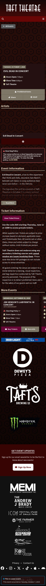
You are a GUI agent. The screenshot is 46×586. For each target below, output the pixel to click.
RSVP (34, 97)
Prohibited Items (23, 91)
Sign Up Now (23, 467)
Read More (8, 203)
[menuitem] (23, 520)
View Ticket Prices (11, 218)
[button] (19, 311)
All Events (8, 26)
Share (12, 97)
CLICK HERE (13, 160)
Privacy (16, 562)
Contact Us (28, 562)
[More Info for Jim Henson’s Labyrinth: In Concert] (20, 313)
